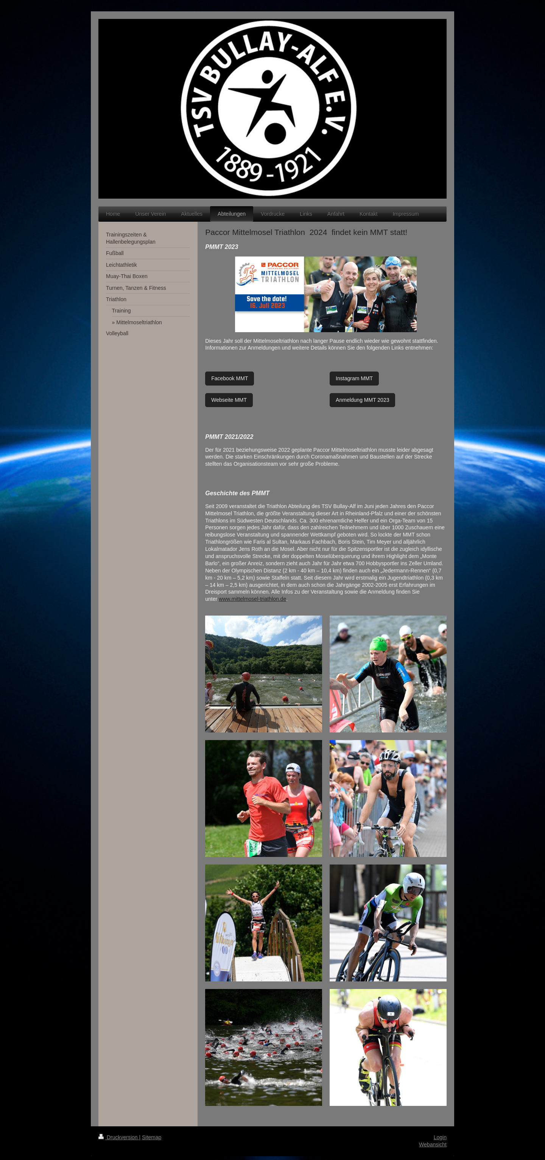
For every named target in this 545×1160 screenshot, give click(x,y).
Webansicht (433, 1144)
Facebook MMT (229, 378)
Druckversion (118, 1137)
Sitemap (151, 1137)
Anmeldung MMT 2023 (362, 400)
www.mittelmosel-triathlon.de (252, 599)
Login (440, 1137)
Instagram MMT (354, 378)
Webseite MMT (229, 400)
